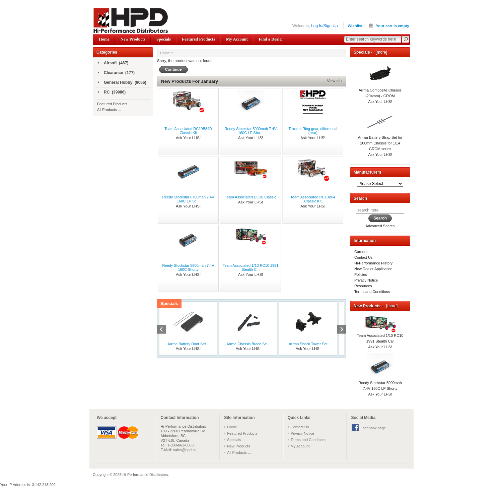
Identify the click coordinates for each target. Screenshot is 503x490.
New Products (133, 39)
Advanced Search (380, 226)
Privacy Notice (366, 280)
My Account (237, 39)
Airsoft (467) (113, 63)
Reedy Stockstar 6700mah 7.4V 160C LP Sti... (188, 199)
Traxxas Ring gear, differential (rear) (313, 131)
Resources (363, 286)
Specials (163, 39)
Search (360, 198)
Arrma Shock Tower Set (308, 344)
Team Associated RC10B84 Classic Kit (312, 199)
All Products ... (109, 110)
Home (104, 39)
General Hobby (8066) (122, 82)
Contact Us (363, 257)
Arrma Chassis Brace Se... (248, 344)
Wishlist (355, 26)
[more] (380, 52)
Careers (360, 252)
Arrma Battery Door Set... (188, 344)
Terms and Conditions (372, 292)
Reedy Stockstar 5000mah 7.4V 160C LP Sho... (251, 131)
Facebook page (373, 428)
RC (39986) (112, 92)
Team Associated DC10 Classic (250, 197)
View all (333, 81)
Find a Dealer (271, 39)
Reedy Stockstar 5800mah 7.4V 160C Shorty (188, 267)
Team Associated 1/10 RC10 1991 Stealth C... (250, 267)
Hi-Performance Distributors (145, 475)
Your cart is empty (392, 26)
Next (338, 330)
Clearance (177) (116, 73)
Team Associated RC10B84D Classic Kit (188, 131)
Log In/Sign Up (324, 25)
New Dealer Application (373, 269)
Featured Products (198, 39)
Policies (360, 274)
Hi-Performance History (373, 263)
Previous (165, 330)
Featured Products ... (114, 104)
